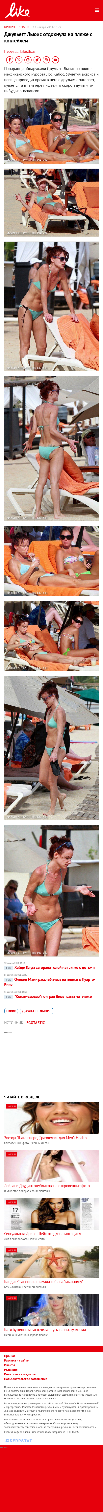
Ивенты (9, 1365)
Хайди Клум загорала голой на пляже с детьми (49, 967)
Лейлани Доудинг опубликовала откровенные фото (47, 1185)
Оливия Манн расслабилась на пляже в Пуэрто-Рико (49, 982)
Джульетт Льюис (36, 1011)
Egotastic (35, 1022)
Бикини (24, 27)
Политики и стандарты (20, 1374)
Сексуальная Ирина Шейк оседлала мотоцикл (42, 1233)
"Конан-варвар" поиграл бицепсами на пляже (48, 996)
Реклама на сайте (16, 1360)
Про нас (9, 1356)
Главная (9, 27)
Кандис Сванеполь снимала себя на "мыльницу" (43, 1281)
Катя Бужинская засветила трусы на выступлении (45, 1329)
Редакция (10, 1370)
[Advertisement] (51, 1062)
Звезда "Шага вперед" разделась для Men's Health (45, 1137)
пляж (11, 1011)
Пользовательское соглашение (25, 1379)
